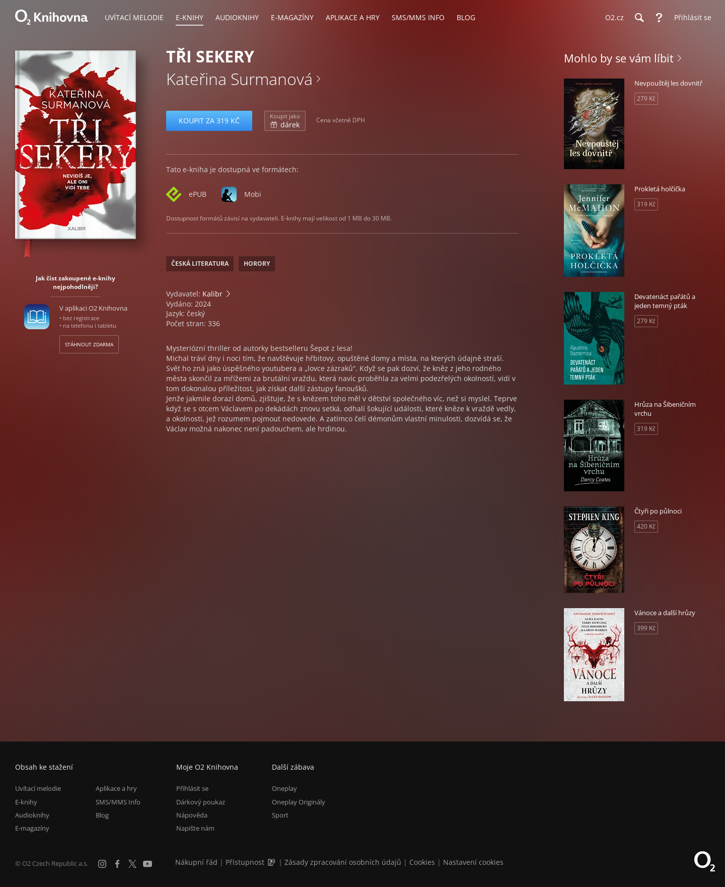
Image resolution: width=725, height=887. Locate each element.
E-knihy (26, 801)
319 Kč (646, 204)
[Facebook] (117, 863)
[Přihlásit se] (690, 17)
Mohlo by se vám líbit (619, 57)
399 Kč (646, 628)
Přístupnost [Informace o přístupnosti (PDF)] (245, 862)
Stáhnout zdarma (89, 344)
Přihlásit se (192, 788)
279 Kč (646, 98)
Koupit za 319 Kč (209, 120)
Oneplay (284, 788)
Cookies (422, 862)
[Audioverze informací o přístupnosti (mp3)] (272, 862)
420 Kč (646, 526)
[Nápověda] (659, 17)
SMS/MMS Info (118, 801)
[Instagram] (102, 863)
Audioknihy (32, 815)
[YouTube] (147, 863)
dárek (285, 120)
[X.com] (132, 863)
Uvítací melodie (38, 788)
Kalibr (212, 294)
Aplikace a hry (116, 788)
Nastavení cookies (473, 862)
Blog (102, 815)
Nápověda (191, 815)
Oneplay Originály (298, 801)
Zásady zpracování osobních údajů (342, 862)
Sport (280, 815)
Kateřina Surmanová (239, 79)
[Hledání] (639, 17)
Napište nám (195, 828)
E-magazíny (32, 828)
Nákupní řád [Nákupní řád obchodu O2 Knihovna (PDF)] (196, 862)
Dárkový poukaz (200, 801)
